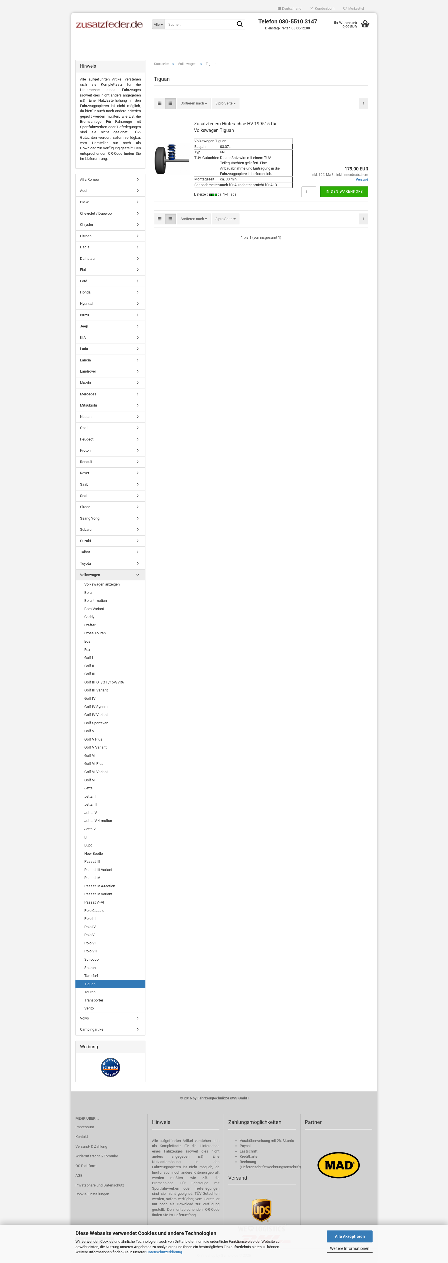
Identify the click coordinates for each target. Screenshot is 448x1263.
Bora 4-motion (95, 600)
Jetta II (90, 796)
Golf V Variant (95, 747)
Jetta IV (90, 813)
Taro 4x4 (91, 976)
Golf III (89, 674)
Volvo (84, 1018)
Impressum (84, 1127)
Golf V (89, 731)
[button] (289, 8)
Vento (89, 1008)
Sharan (90, 968)
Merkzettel (353, 9)
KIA (83, 337)
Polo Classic (94, 910)
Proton (85, 450)
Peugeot (86, 439)
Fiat (83, 270)
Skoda (85, 507)
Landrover (88, 371)
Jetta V (90, 829)
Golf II (89, 666)
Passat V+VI (94, 902)
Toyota (85, 563)
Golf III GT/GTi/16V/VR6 (104, 682)
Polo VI (90, 943)
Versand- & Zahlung (91, 1146)
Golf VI (89, 755)
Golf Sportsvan (96, 723)
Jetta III (90, 804)
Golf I (88, 657)
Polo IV (90, 927)
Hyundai (86, 303)
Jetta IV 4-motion (98, 820)
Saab (84, 484)
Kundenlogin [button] (322, 9)
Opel (83, 428)
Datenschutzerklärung (164, 1252)
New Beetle (93, 853)
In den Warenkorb (344, 192)
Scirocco (91, 959)
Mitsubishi (88, 405)
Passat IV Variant (98, 894)
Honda (85, 292)
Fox (87, 649)
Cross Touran (95, 633)
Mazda (85, 383)
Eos (87, 641)
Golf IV (89, 698)
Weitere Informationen (349, 1248)
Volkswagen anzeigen (102, 584)
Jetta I (89, 788)
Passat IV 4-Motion (99, 886)
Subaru (85, 529)
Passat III (92, 861)
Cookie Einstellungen (92, 1194)
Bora (88, 592)
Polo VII (90, 951)
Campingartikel (92, 1029)
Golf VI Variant (96, 772)
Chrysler (86, 224)
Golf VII (90, 780)
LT (86, 837)
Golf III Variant (96, 690)
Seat (83, 496)
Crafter (89, 625)
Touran (89, 992)
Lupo (88, 845)
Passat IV (92, 878)
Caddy (89, 617)
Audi (83, 190)
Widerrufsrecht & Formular (96, 1156)
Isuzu (84, 315)
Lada (84, 349)
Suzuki (85, 541)
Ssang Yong (89, 518)
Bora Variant (94, 609)
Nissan (85, 417)
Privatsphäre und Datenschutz (99, 1185)
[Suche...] (158, 24)
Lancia (85, 360)
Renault (86, 462)
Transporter (93, 1000)
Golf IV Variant (96, 715)
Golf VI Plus (93, 763)
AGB (79, 1175)
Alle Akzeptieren (350, 1236)
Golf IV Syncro (95, 707)
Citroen (85, 236)
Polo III (90, 918)
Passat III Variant (98, 870)
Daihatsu (87, 258)
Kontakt (81, 1137)
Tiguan (89, 984)
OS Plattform (85, 1166)
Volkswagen (90, 575)
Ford (83, 281)
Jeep (84, 326)
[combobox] (194, 103)
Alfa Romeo (89, 179)
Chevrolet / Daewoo (96, 213)
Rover (84, 473)
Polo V (89, 935)
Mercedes (88, 394)
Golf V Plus (93, 739)
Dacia (84, 247)
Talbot (85, 552)
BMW (84, 202)
